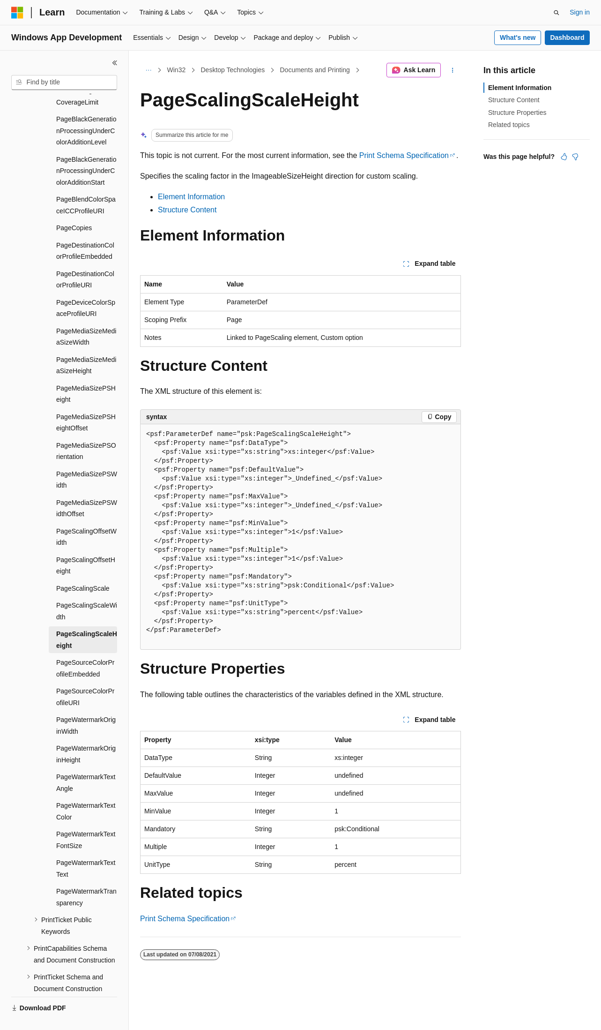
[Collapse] (115, 62)
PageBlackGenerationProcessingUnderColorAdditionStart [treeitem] (86, 149)
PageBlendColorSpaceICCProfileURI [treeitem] (86, 183)
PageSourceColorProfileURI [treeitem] (85, 674)
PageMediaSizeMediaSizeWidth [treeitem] (86, 314)
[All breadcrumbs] (148, 70)
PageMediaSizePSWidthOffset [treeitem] (86, 486)
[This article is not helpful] (575, 156)
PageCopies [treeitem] (74, 206)
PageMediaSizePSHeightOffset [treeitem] (86, 400)
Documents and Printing (314, 70)
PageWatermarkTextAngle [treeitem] (85, 760)
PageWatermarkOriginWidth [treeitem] (86, 703)
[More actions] (453, 70)
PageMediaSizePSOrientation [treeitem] (86, 429)
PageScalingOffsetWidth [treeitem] (86, 515)
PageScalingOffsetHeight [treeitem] (85, 543)
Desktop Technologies (232, 70)
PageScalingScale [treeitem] (83, 566)
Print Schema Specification (404, 155)
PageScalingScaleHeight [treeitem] (86, 617)
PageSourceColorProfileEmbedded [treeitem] (85, 646)
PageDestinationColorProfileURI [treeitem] (85, 257)
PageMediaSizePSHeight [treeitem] (86, 372)
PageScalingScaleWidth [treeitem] (86, 589)
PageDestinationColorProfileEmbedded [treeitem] (85, 229)
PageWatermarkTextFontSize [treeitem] (85, 817)
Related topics (509, 124)
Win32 (176, 70)
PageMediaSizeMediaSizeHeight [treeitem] (86, 343)
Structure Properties (517, 112)
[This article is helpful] (564, 156)
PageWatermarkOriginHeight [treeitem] (86, 732)
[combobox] (64, 82)
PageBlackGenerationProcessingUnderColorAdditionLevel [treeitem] (86, 108)
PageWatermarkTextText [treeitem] (85, 846)
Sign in (580, 12)
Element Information (191, 197)
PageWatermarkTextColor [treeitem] (85, 789)
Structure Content (187, 210)
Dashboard (567, 37)
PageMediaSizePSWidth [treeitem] (86, 457)
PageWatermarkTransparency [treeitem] (86, 875)
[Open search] (556, 12)
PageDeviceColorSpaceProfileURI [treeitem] (85, 286)
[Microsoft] (17, 13)
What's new (517, 37)
